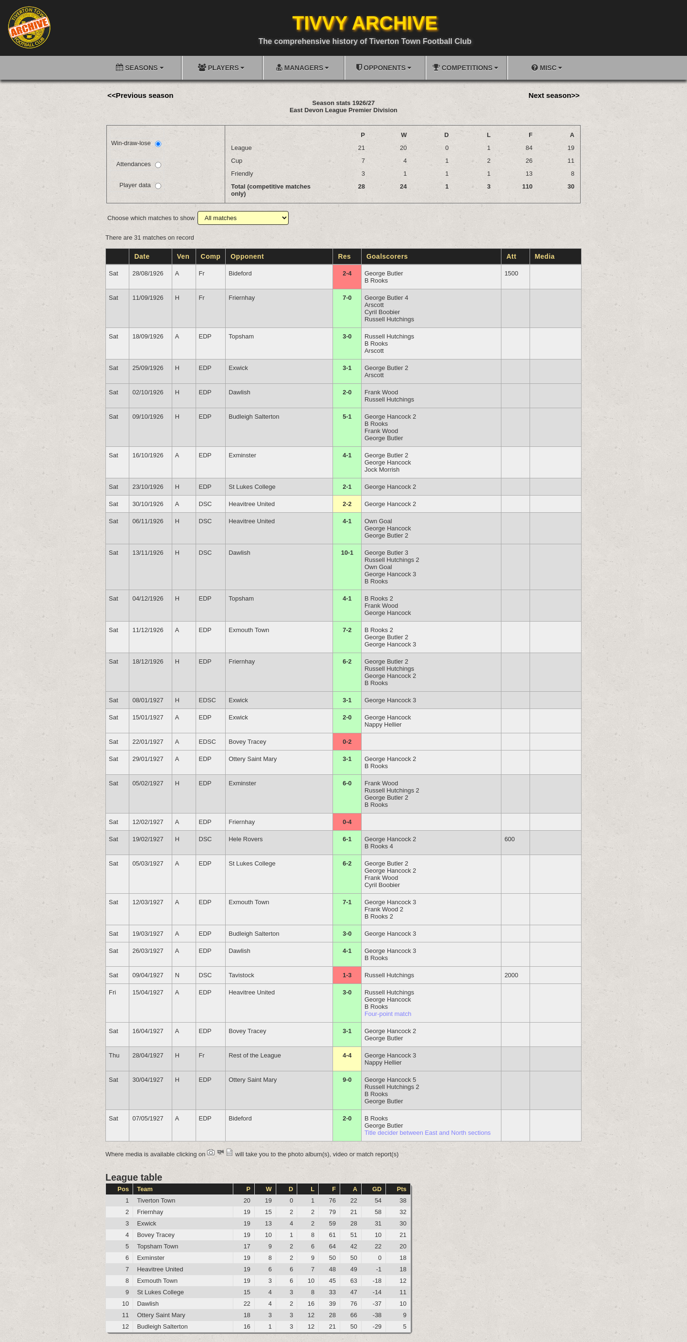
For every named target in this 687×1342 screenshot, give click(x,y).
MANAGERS (302, 67)
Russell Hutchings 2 (391, 559)
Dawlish (239, 392)
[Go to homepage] (29, 27)
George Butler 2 (386, 367)
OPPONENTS (383, 67)
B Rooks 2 (378, 598)
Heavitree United (252, 503)
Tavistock (241, 975)
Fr (202, 273)
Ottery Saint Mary (253, 758)
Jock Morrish (382, 469)
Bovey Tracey (247, 741)
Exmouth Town (249, 630)
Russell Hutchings (389, 319)
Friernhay (242, 297)
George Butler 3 (386, 552)
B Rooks (376, 280)
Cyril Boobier (382, 312)
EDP (205, 336)
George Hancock (387, 462)
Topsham (241, 336)
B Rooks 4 (378, 846)
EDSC (207, 700)
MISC (546, 67)
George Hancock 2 (390, 416)
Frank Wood (381, 392)
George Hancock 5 (390, 1079)
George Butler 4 (386, 297)
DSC (205, 503)
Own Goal (378, 521)
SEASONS (139, 67)
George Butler (383, 273)
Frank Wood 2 (383, 909)
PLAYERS (221, 67)
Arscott (374, 304)
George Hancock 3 (390, 574)
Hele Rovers (246, 839)
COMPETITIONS (465, 67)
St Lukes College (252, 486)
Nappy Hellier (383, 724)
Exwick (238, 367)
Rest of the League (255, 1055)
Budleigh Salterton (254, 416)
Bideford (240, 273)
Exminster (242, 455)
